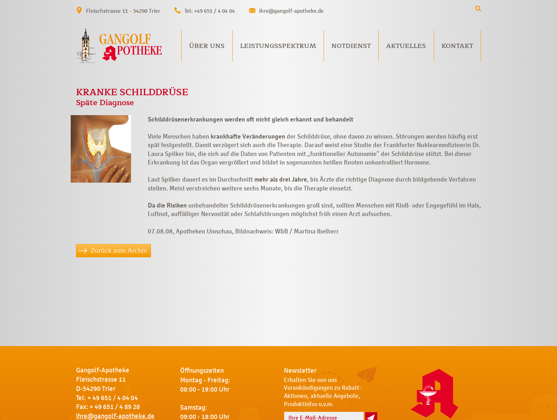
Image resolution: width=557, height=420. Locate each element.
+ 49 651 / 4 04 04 (112, 398)
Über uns (207, 46)
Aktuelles (406, 46)
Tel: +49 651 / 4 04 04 (209, 10)
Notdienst (351, 46)
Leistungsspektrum (278, 46)
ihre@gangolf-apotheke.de (291, 10)
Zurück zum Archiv (119, 250)
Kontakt (457, 46)
